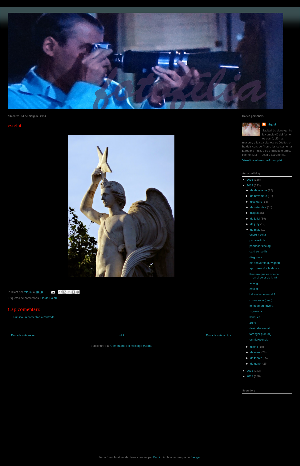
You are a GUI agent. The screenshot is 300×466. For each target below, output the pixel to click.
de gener (256, 363)
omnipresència (258, 339)
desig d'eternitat (259, 328)
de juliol (255, 218)
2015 (250, 179)
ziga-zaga (255, 311)
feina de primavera (261, 305)
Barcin (157, 457)
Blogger (195, 457)
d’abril (254, 346)
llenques (254, 317)
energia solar (257, 234)
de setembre (258, 207)
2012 (250, 376)
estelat (253, 288)
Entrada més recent (23, 335)
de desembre (259, 190)
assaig (253, 283)
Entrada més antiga (218, 335)
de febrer (256, 358)
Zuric (252, 322)
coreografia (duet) (260, 300)
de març (256, 352)
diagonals (255, 257)
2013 (250, 370)
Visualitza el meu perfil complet (262, 160)
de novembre (259, 196)
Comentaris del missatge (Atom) (131, 345)
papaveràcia (257, 240)
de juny (255, 224)
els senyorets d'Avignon (264, 262)
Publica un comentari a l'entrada (33, 317)
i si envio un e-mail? (262, 294)
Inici (121, 335)
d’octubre (256, 201)
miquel (271, 124)
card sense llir (258, 251)
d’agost (255, 212)
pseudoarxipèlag (259, 246)
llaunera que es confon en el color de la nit (264, 275)
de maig (255, 229)
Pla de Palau (48, 298)
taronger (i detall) (260, 334)
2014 (250, 185)
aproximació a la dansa (264, 268)
